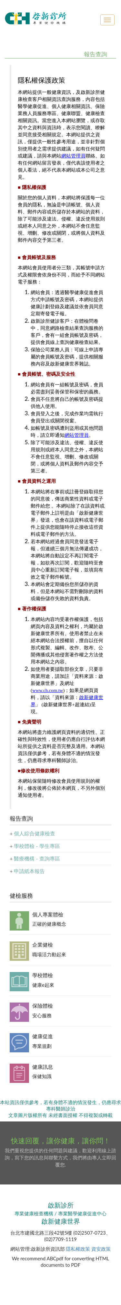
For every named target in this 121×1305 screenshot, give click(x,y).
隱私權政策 (78, 1249)
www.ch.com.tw (47, 690)
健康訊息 (42, 1067)
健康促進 (42, 1036)
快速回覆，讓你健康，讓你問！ (60, 1140)
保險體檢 (42, 1006)
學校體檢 (42, 975)
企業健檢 (42, 944)
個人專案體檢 (47, 914)
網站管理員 (73, 155)
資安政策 (101, 1249)
